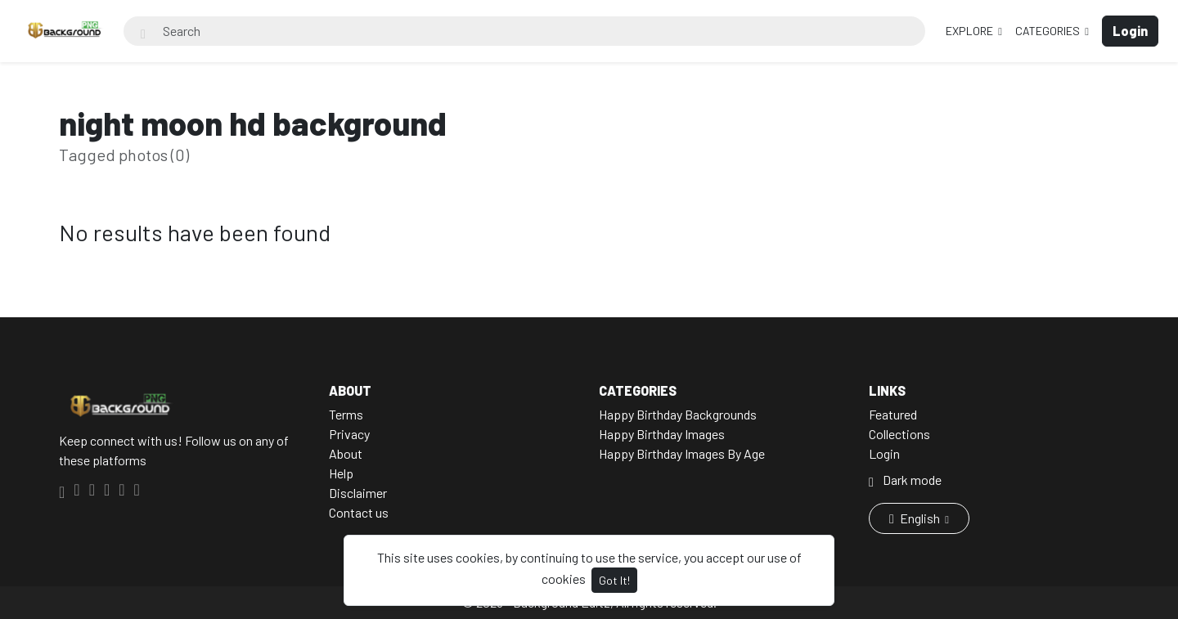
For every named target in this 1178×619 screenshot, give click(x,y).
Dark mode (905, 479)
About (345, 453)
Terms (346, 414)
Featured (893, 414)
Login (884, 453)
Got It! (614, 580)
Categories (1048, 31)
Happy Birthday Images (662, 434)
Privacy (349, 434)
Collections (899, 434)
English (915, 518)
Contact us (359, 512)
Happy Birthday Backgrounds (678, 414)
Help (341, 473)
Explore (971, 31)
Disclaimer (358, 492)
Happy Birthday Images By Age (682, 453)
